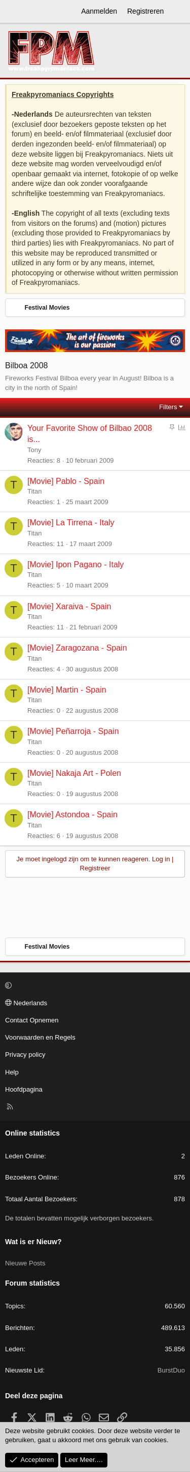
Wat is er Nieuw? (33, 1242)
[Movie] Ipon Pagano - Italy (75, 564)
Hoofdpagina (24, 1089)
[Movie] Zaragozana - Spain (77, 648)
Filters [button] (168, 407)
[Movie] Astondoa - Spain (72, 814)
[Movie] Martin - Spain (66, 689)
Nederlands (26, 1003)
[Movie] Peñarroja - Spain (73, 731)
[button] (93, 986)
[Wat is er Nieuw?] (178, 12)
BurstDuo (171, 1370)
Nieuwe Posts (25, 1263)
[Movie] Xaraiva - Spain (69, 606)
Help (12, 1072)
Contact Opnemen (32, 1020)
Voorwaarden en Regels (40, 1037)
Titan (34, 491)
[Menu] (13, 11)
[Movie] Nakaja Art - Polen (74, 773)
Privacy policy (25, 1054)
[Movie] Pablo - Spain (65, 481)
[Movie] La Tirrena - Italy (71, 522)
